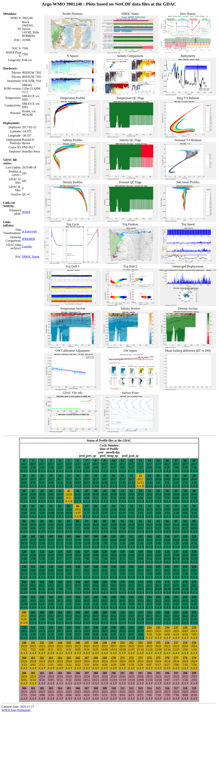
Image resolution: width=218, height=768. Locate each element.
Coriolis (27, 246)
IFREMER (28, 239)
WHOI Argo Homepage (16, 710)
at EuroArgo (29, 231)
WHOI (26, 212)
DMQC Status (30, 256)
